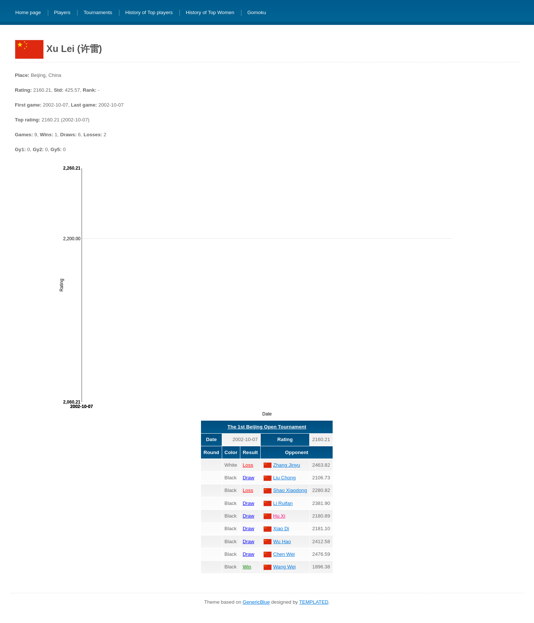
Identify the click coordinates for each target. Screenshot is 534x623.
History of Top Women (210, 13)
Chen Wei (284, 554)
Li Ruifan (283, 503)
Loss (248, 465)
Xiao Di (281, 528)
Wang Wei (284, 567)
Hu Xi (279, 516)
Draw (248, 477)
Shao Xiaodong (290, 490)
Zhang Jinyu (286, 465)
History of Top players (149, 13)
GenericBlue (256, 602)
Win (247, 567)
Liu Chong (284, 477)
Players (62, 13)
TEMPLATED (314, 602)
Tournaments (97, 13)
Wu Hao (282, 541)
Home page (28, 13)
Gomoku (256, 13)
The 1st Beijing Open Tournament (266, 427)
